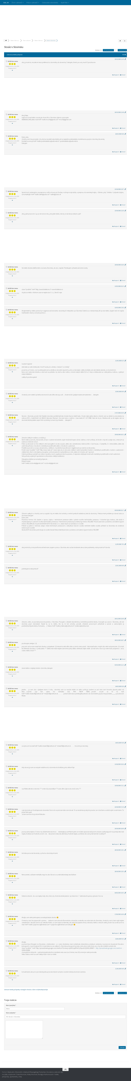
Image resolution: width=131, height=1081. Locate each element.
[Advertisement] (65, 20)
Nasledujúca (122, 50)
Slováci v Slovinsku (51, 40)
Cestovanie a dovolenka (50, 3)
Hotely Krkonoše (32, 1074)
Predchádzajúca (108, 50)
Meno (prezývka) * (11, 1005)
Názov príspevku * (11, 1013)
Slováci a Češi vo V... (38, 40)
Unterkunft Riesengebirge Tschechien (34, 1072)
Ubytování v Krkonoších (14, 1072)
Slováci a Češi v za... (14, 40)
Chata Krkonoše (21, 1074)
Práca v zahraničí (32, 3)
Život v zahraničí (17, 3)
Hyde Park (64, 3)
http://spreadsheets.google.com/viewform (109, 948)
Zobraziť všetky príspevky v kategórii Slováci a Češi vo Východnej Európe (26, 990)
